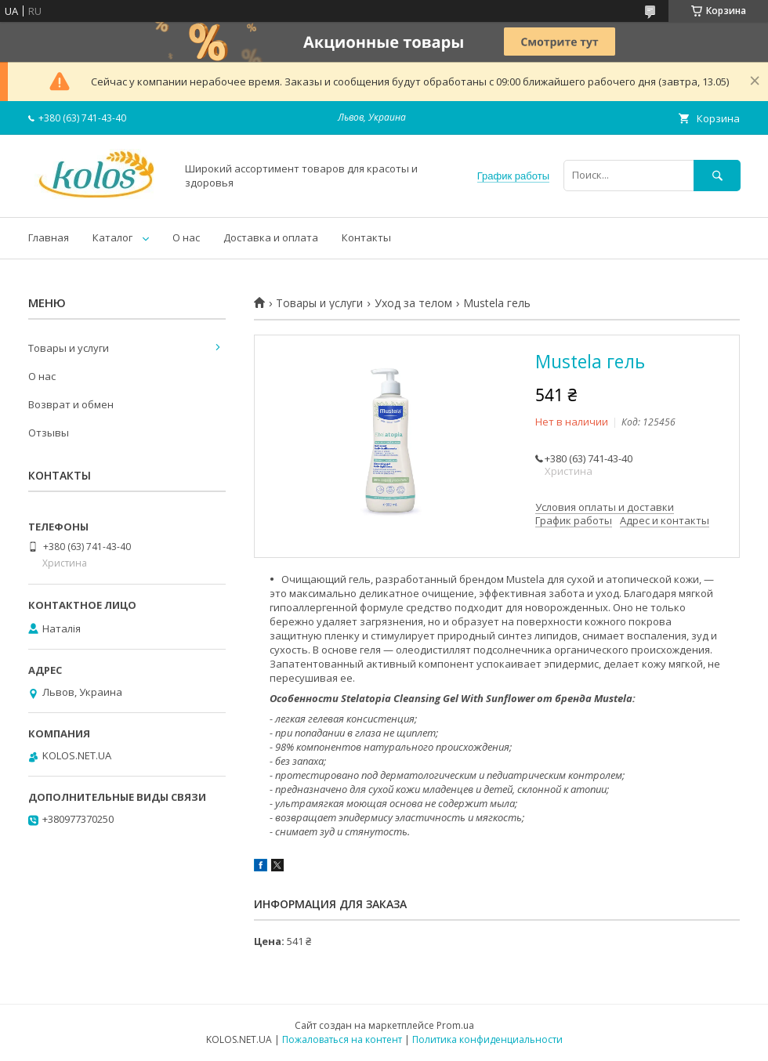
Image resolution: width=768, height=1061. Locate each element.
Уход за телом (413, 303)
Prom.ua (455, 1025)
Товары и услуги (319, 303)
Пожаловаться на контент (342, 1039)
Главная (48, 237)
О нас (186, 237)
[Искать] (717, 175)
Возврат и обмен (71, 404)
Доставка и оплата (270, 237)
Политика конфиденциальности (487, 1039)
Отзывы (48, 432)
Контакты (366, 237)
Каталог (112, 237)
